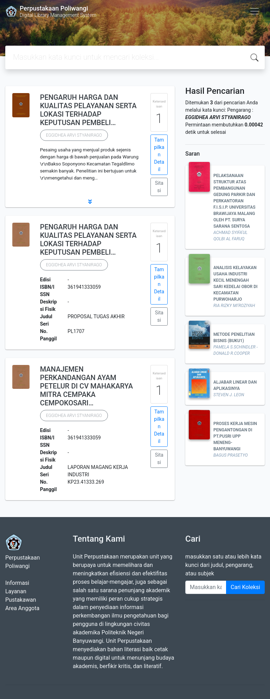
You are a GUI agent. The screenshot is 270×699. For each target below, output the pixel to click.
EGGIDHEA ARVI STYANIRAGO (74, 135)
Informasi (17, 583)
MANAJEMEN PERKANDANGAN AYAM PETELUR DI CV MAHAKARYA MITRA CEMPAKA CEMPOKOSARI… (86, 386)
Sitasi (159, 186)
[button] (90, 201)
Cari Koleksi (245, 587)
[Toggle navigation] (254, 11)
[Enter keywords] (205, 587)
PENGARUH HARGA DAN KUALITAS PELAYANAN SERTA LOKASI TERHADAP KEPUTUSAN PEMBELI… (88, 110)
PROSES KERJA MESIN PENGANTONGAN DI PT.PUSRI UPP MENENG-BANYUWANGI (235, 436)
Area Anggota (22, 608)
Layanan (15, 591)
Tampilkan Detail (159, 154)
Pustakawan (20, 599)
